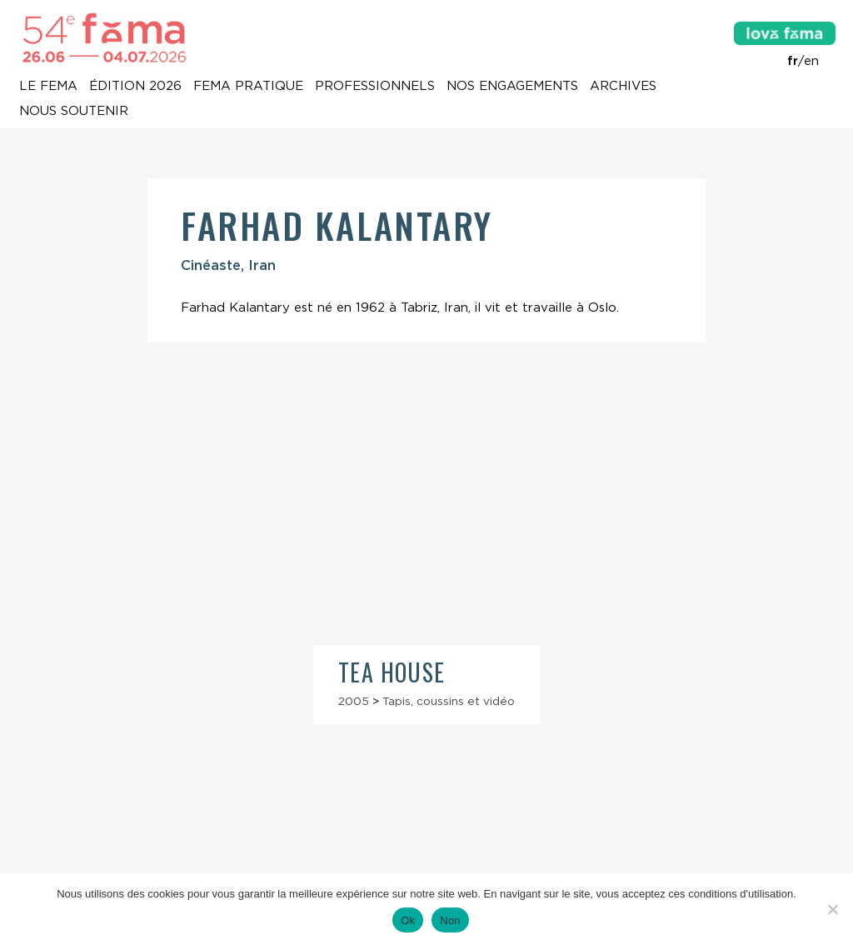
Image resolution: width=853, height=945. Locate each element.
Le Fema (48, 86)
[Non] (832, 909)
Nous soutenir (73, 111)
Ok (408, 920)
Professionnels (375, 86)
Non (450, 920)
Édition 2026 (135, 86)
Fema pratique (248, 86)
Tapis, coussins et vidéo (448, 701)
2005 (353, 701)
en (811, 60)
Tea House (392, 672)
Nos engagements (512, 86)
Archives (623, 86)
